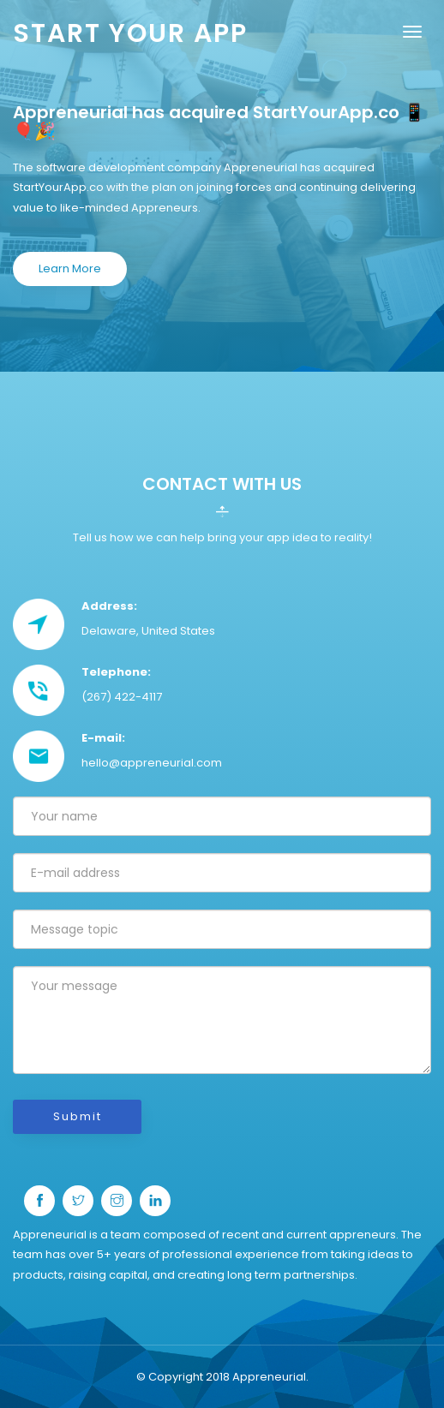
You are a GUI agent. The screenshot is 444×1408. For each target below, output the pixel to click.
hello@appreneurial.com (151, 763)
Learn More (70, 268)
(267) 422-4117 (121, 697)
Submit (77, 1116)
